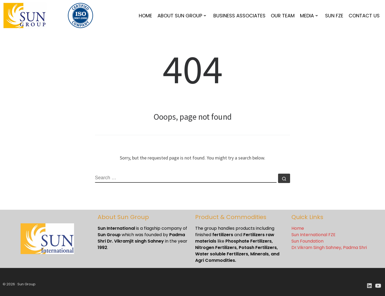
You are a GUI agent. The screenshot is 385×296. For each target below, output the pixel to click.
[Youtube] (378, 286)
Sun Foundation (307, 241)
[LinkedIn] (369, 286)
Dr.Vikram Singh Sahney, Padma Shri (329, 247)
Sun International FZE (313, 235)
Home (297, 228)
